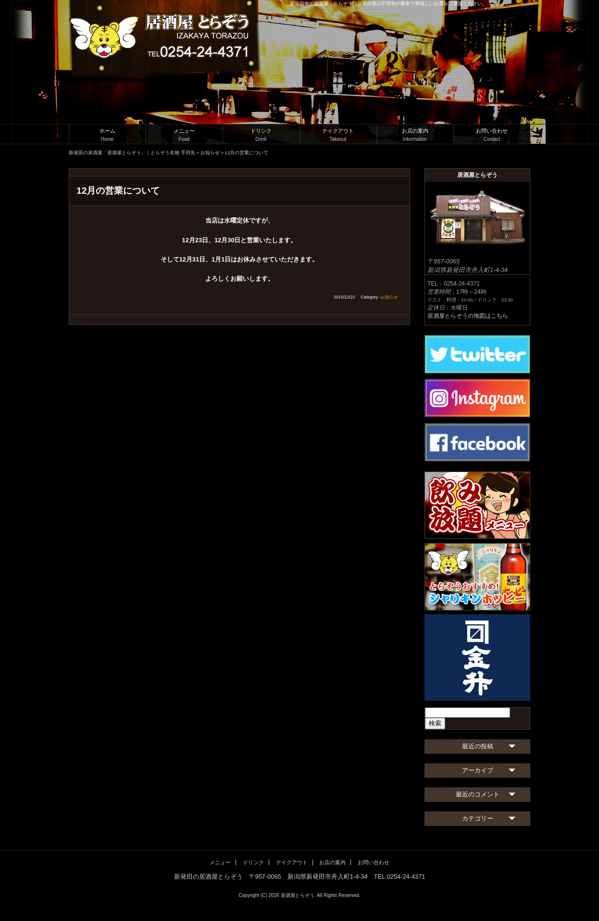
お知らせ (210, 152)
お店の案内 (414, 135)
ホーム (107, 135)
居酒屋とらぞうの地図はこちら (467, 315)
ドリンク (261, 135)
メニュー (184, 135)
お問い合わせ (491, 135)
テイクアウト (338, 135)
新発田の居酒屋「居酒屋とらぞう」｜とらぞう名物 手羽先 (132, 152)
